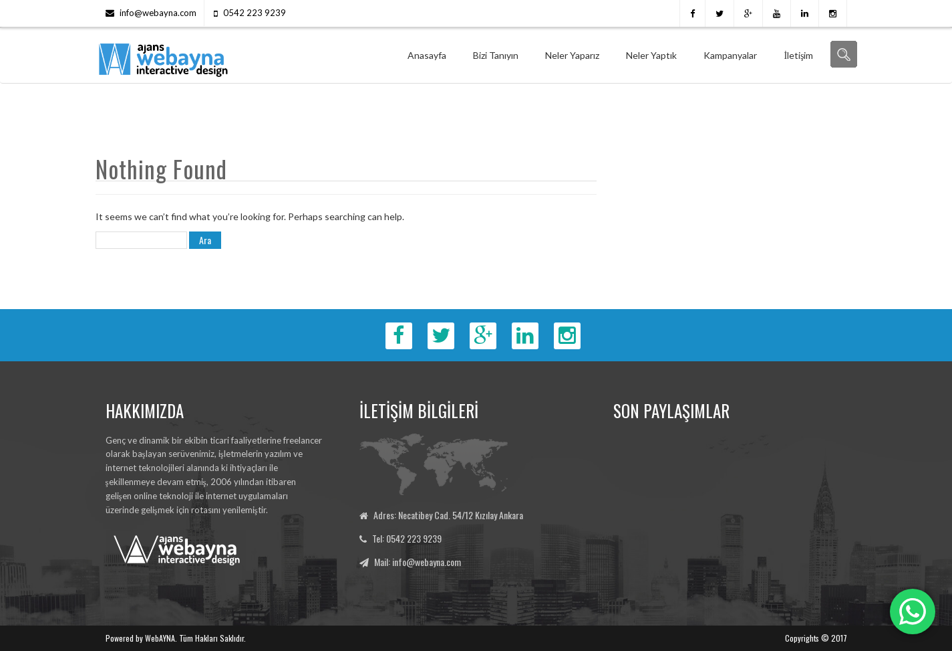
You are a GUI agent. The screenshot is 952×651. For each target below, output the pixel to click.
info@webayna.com (158, 12)
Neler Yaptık (651, 55)
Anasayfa (427, 55)
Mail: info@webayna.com (417, 562)
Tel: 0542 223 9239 (407, 538)
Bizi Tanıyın (495, 55)
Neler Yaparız (572, 55)
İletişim (798, 55)
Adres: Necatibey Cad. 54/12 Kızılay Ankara (448, 515)
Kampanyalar (730, 55)
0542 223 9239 (254, 12)
